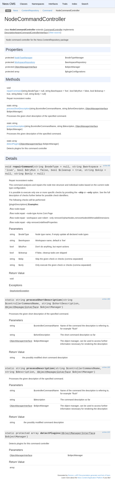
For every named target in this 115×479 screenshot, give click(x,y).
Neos (15, 10)
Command (47, 10)
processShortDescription (18, 108)
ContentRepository (30, 10)
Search (85, 4)
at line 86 (106, 166)
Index (74, 4)
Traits (64, 4)
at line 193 (106, 367)
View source (54, 32)
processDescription (16, 126)
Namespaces (38, 4)
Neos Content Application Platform (90, 478)
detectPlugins (13, 144)
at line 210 (106, 432)
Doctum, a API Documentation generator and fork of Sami (89, 475)
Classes (23, 4)
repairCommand (14, 91)
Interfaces (53, 4)
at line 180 (106, 299)
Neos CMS (8, 3)
